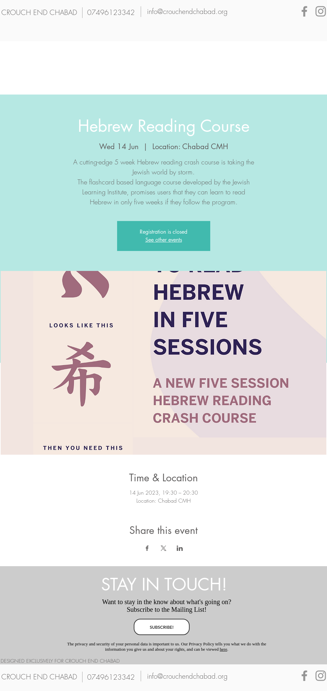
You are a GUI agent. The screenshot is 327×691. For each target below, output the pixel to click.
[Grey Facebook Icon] (304, 11)
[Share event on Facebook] (147, 548)
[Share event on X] (163, 548)
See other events (163, 239)
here (223, 649)
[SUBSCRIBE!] (162, 627)
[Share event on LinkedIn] (180, 548)
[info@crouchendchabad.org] (187, 11)
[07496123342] (111, 12)
